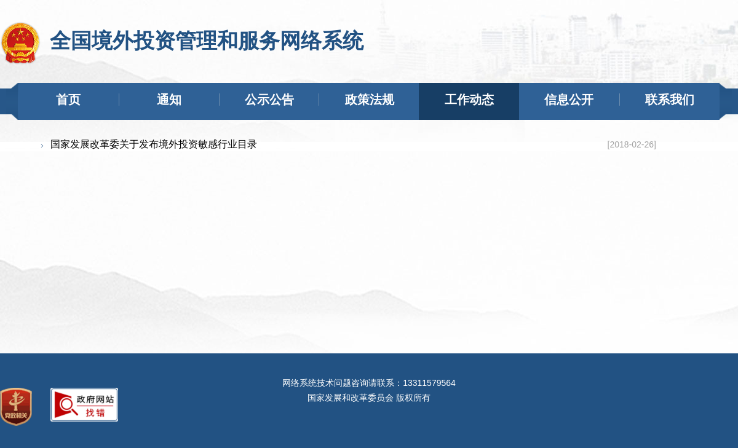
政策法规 (369, 99)
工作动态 (469, 99)
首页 (68, 99)
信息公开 (568, 99)
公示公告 (269, 99)
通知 (169, 99)
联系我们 (669, 99)
